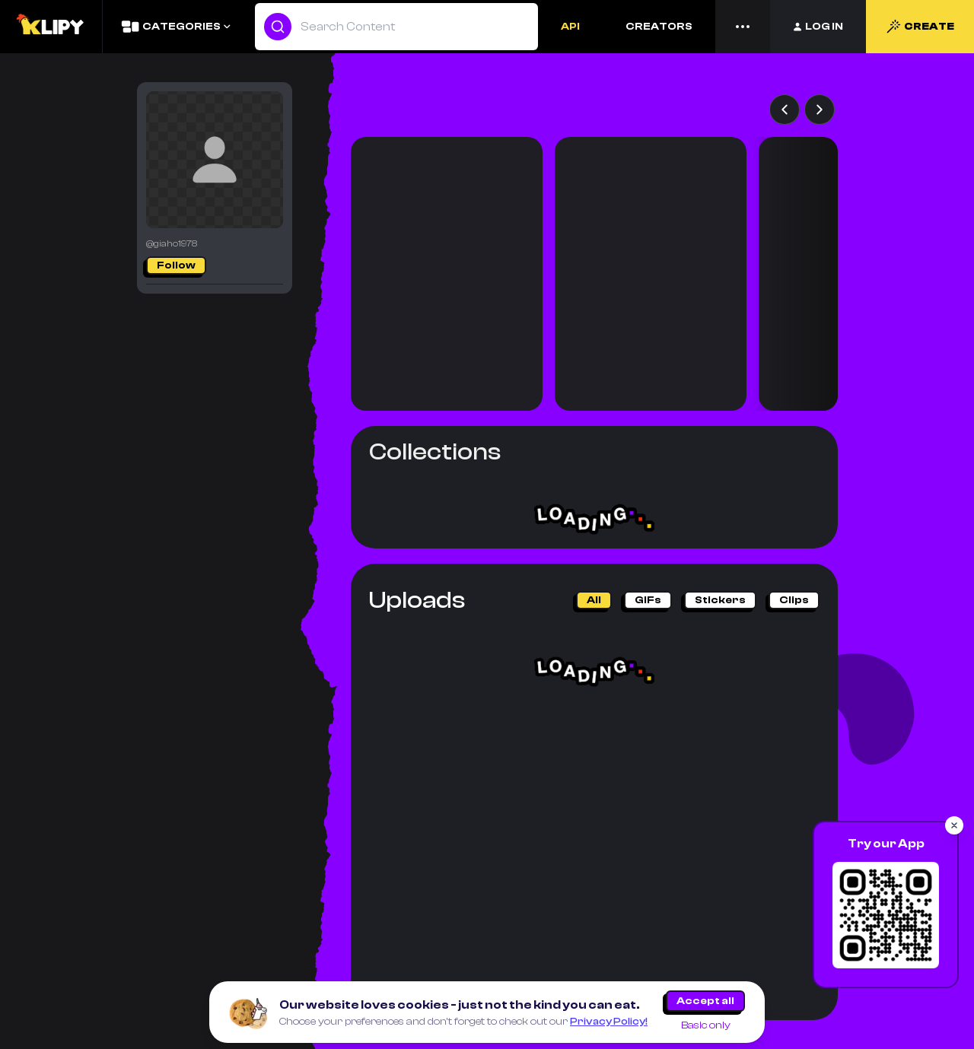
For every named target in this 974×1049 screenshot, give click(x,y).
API (570, 27)
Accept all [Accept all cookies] (705, 1001)
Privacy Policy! (609, 1022)
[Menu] (742, 26)
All (594, 600)
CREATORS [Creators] (658, 27)
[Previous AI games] (784, 109)
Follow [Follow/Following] (176, 265)
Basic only (705, 1025)
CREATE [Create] (920, 26)
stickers (720, 600)
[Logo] (51, 26)
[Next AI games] (819, 109)
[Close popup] (954, 825)
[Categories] (175, 26)
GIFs (648, 600)
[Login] (818, 26)
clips (794, 600)
